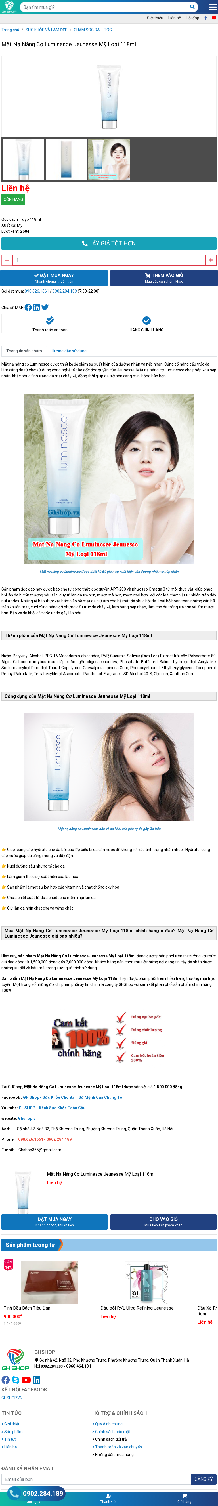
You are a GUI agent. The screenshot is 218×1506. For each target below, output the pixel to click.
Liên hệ (174, 18)
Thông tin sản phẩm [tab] (24, 351)
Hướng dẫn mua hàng (113, 1454)
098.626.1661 (37, 291)
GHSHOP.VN (11, 1398)
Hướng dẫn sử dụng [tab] (69, 351)
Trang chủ (10, 30)
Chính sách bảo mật (111, 1431)
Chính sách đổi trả (109, 1439)
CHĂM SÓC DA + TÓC (93, 30)
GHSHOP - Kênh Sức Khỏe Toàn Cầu (52, 1108)
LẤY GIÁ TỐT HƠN (109, 243)
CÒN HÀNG (13, 199)
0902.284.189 (65, 291)
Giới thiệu (155, 18)
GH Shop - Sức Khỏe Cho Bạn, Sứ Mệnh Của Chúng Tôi (73, 1097)
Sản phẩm (12, 1431)
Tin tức (9, 1439)
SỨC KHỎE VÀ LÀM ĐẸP (47, 30)
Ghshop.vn (28, 1118)
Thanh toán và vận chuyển (117, 1447)
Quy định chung (107, 1424)
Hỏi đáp (192, 18)
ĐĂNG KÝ (203, 1479)
